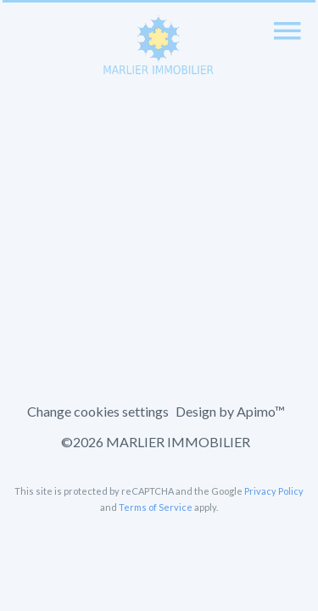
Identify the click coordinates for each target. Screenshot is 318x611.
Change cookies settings (98, 411)
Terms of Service (155, 507)
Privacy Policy (274, 490)
